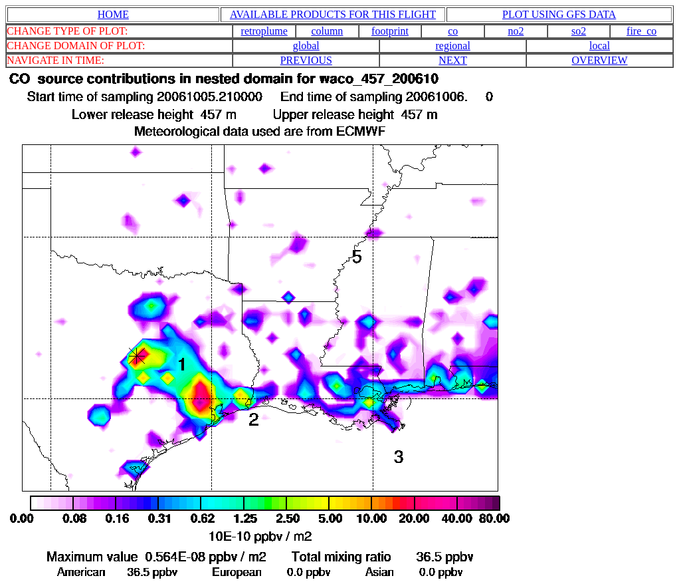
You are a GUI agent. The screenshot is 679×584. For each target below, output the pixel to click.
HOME (113, 14)
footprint (390, 31)
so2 (578, 31)
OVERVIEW (600, 60)
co (453, 31)
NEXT (452, 60)
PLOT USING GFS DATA (559, 14)
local (599, 45)
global (306, 45)
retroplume (264, 31)
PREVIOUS (306, 60)
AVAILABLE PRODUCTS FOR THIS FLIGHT (333, 14)
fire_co (641, 31)
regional (452, 45)
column (327, 31)
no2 (516, 31)
